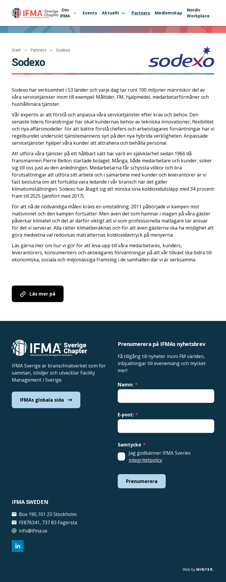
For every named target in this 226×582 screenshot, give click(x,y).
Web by (198, 569)
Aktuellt (113, 13)
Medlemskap (168, 13)
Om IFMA (68, 13)
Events (90, 13)
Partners (141, 13)
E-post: (128, 414)
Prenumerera (141, 481)
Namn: (128, 384)
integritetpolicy (145, 460)
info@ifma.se (29, 530)
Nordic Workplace (198, 13)
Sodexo (63, 50)
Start (16, 50)
